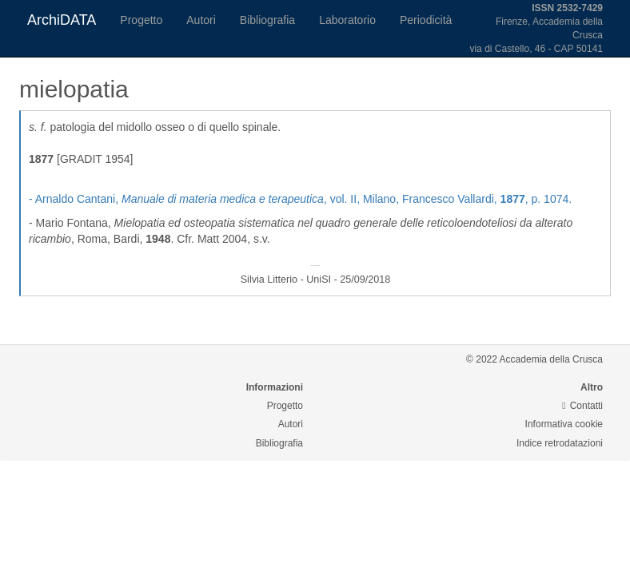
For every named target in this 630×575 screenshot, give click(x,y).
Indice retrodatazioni (559, 443)
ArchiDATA (61, 20)
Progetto (141, 20)
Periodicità (426, 20)
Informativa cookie (564, 424)
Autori (201, 20)
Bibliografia (267, 20)
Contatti (582, 405)
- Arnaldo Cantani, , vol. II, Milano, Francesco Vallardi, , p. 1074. (300, 198)
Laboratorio (347, 20)
